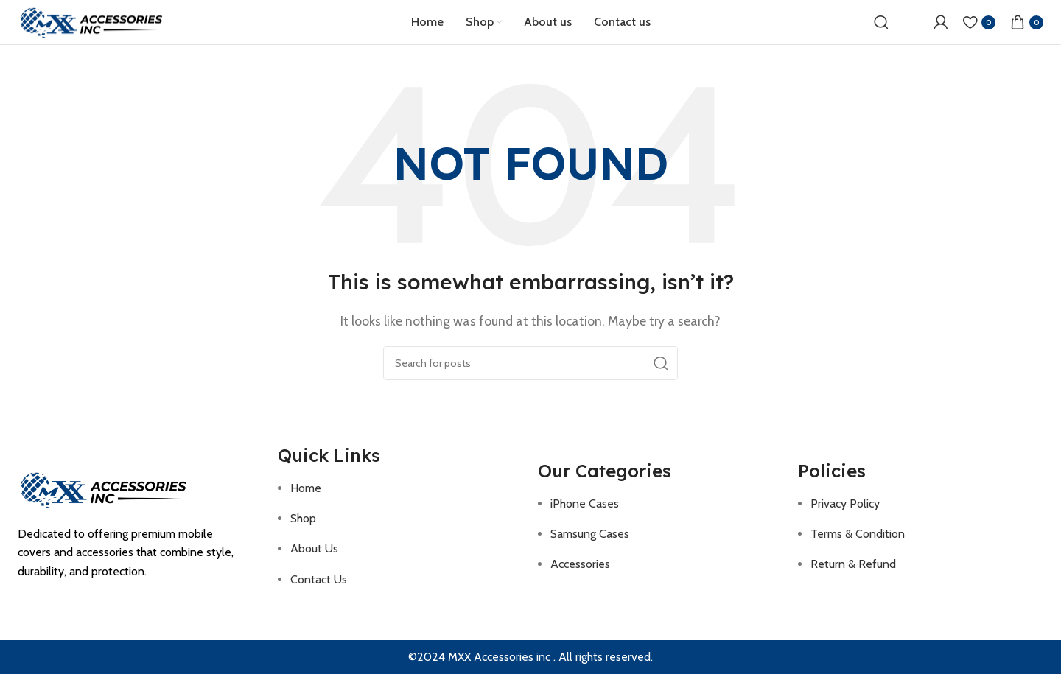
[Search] (881, 22)
